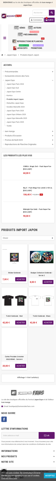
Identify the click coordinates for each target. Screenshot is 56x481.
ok (46, 435)
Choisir (5, 238)
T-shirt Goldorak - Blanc (42, 316)
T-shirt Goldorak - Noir (14, 316)
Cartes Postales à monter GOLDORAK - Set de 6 (14, 358)
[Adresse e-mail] (20, 435)
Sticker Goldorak (14, 273)
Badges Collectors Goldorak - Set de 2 (42, 274)
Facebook (4, 419)
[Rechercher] (44, 13)
